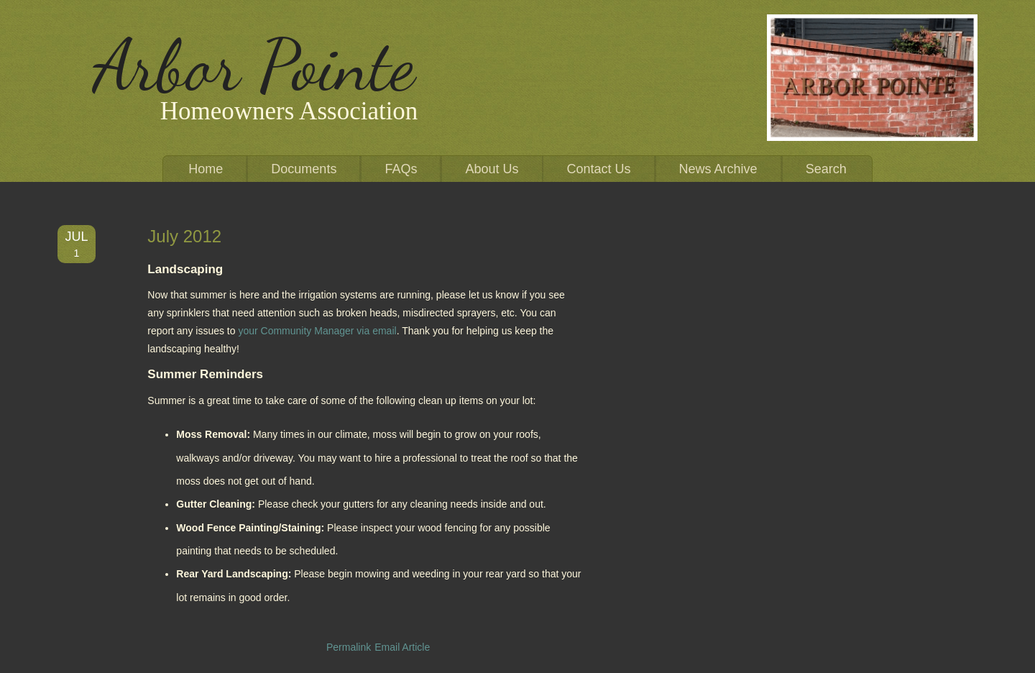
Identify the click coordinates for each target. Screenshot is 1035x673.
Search (826, 169)
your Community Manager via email (317, 330)
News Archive (718, 169)
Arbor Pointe (254, 65)
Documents (303, 169)
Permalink (348, 647)
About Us (491, 169)
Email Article (402, 647)
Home (205, 169)
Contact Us (599, 169)
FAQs (401, 169)
